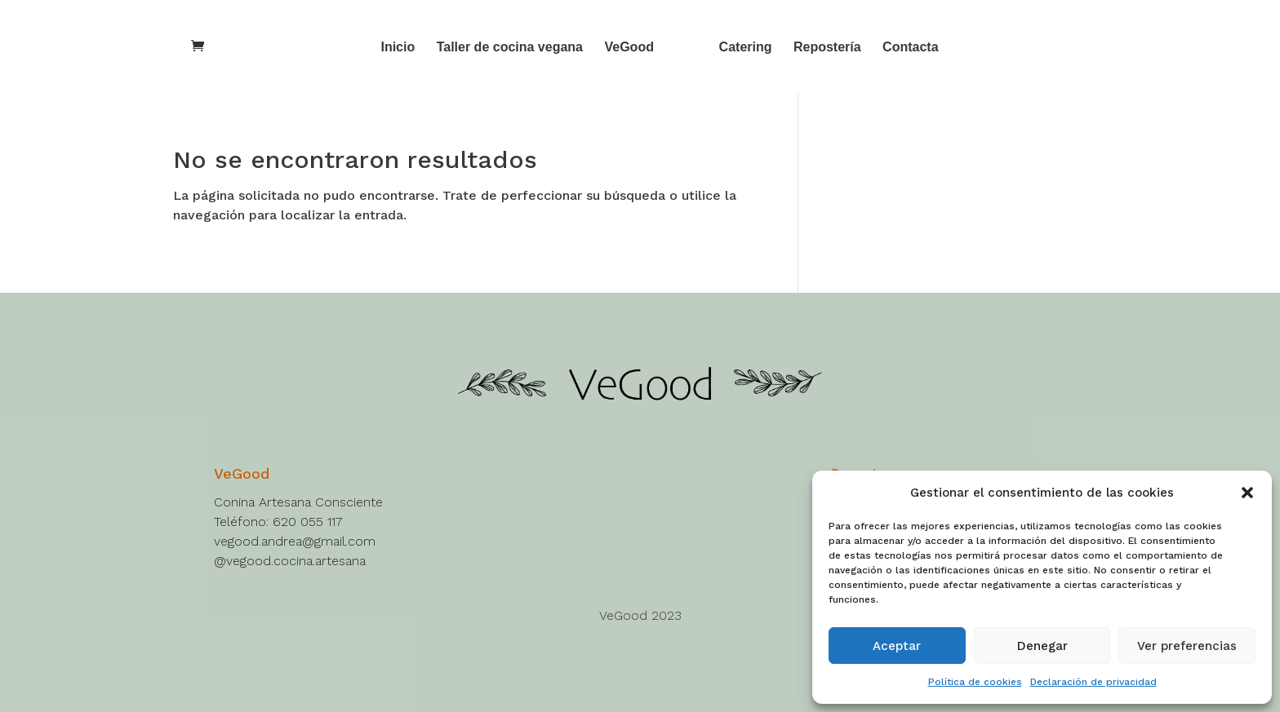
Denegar (1042, 646)
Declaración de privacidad (1093, 682)
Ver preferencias (1187, 646)
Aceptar (897, 646)
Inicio (397, 48)
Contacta (910, 48)
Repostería (827, 48)
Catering (745, 48)
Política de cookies (975, 682)
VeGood (628, 48)
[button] (1247, 492)
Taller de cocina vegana (510, 48)
